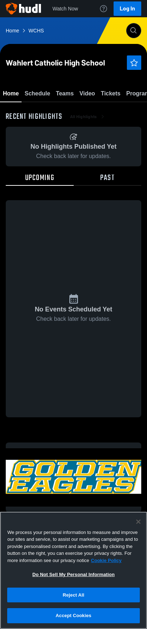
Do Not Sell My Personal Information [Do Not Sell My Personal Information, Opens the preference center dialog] (73, 574)
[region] (73, 570)
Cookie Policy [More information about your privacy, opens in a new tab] (106, 560)
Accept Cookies (73, 615)
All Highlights (88, 158)
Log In (127, 8)
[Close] (138, 522)
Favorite (65, 111)
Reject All (73, 595)
